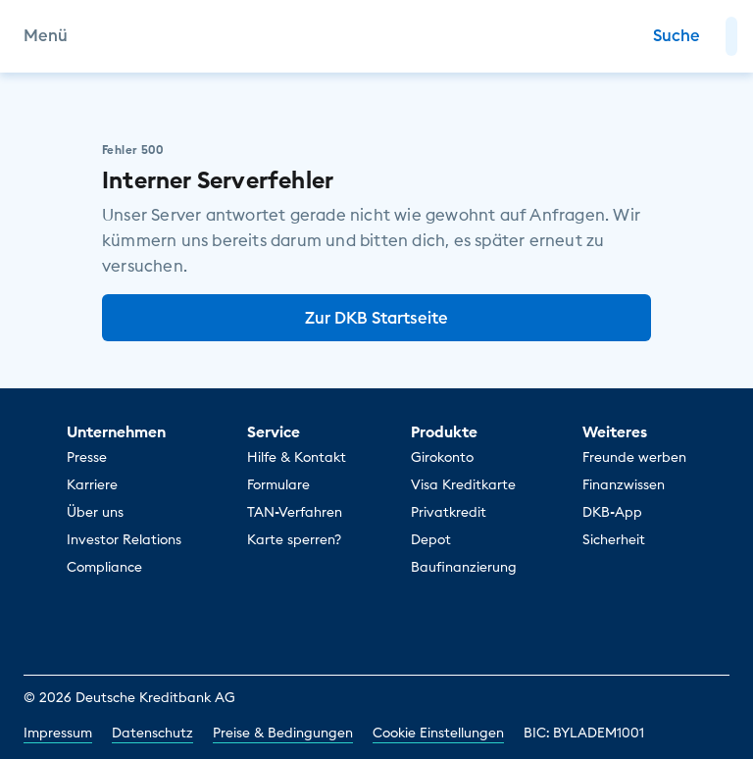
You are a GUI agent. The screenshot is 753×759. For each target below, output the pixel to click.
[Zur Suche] (676, 36)
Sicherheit (613, 539)
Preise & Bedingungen (283, 732)
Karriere (92, 484)
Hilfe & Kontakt (296, 457)
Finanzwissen (623, 484)
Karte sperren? (294, 539)
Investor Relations (124, 539)
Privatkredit (448, 512)
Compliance (104, 567)
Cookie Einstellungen (438, 732)
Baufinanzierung (464, 567)
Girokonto (442, 457)
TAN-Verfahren (294, 512)
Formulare (278, 484)
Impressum (58, 732)
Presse (87, 457)
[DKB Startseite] (377, 36)
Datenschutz (152, 732)
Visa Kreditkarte (463, 484)
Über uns (95, 512)
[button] (731, 36)
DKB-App (612, 512)
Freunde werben (634, 457)
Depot (431, 539)
